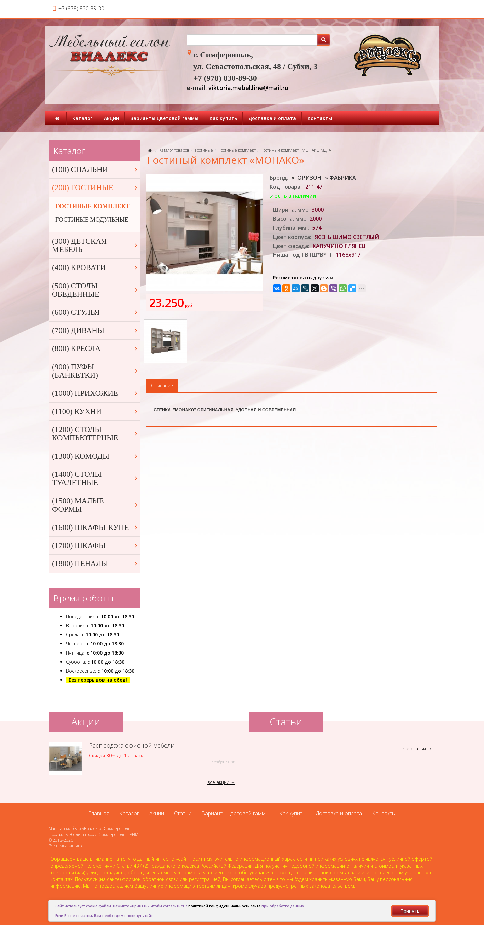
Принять (410, 911)
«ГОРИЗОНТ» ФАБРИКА (323, 177)
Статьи (182, 813)
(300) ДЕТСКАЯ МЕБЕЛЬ (95, 245)
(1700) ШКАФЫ (95, 545)
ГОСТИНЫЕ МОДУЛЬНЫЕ (91, 219)
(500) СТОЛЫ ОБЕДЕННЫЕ (95, 290)
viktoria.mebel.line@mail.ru (248, 88)
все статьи (414, 748)
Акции (111, 118)
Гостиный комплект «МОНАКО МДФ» (296, 150)
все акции (218, 782)
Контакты (320, 118)
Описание (162, 385)
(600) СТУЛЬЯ (95, 312)
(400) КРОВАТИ (95, 268)
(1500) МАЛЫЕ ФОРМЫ (95, 505)
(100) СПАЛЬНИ (95, 169)
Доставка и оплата (272, 118)
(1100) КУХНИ (95, 411)
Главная (98, 813)
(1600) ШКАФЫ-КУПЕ (95, 527)
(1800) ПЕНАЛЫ (95, 564)
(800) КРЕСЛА (95, 349)
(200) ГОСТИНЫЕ (95, 188)
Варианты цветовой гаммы (164, 118)
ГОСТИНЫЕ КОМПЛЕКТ (92, 206)
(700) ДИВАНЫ (95, 330)
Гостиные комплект (237, 150)
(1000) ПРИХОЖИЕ (95, 393)
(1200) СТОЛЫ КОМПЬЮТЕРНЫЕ (95, 434)
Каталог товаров (174, 150)
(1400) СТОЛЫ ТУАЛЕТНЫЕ (95, 478)
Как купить (223, 118)
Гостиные (204, 150)
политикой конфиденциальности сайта (224, 905)
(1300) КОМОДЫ (95, 456)
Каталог (82, 118)
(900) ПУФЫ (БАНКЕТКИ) (95, 371)
